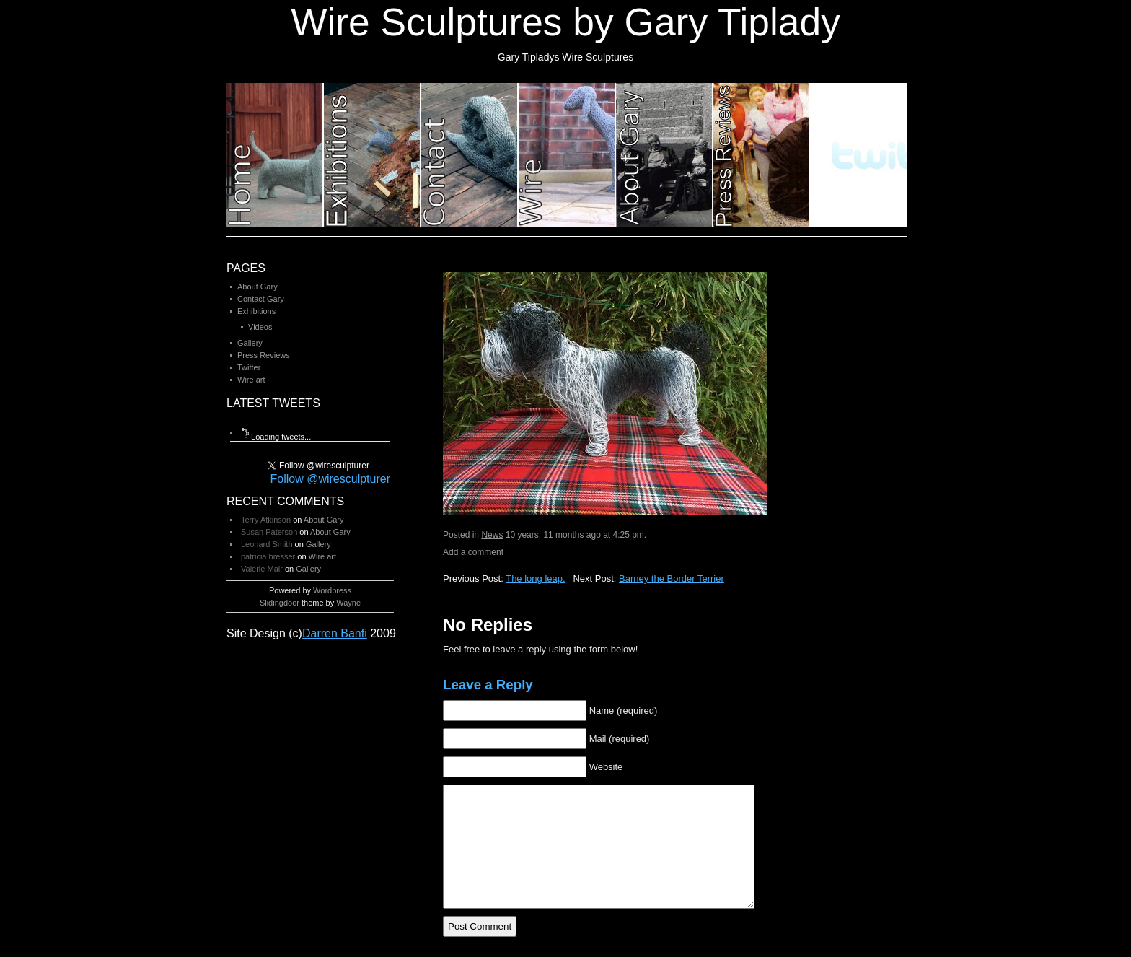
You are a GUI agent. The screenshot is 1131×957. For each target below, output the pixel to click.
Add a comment (473, 552)
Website (606, 766)
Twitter (248, 367)
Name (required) (623, 710)
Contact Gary (260, 298)
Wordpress (332, 590)
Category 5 (664, 155)
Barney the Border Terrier (671, 578)
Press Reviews (263, 355)
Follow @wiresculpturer (330, 479)
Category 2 (372, 155)
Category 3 (470, 155)
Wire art (251, 379)
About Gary (257, 286)
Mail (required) (619, 738)
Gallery (250, 342)
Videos (260, 327)
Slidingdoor (279, 602)
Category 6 (762, 155)
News (492, 535)
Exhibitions (256, 311)
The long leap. (535, 578)
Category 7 (859, 155)
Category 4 (567, 155)
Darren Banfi (334, 633)
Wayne (348, 602)
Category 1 (275, 155)
